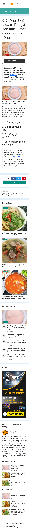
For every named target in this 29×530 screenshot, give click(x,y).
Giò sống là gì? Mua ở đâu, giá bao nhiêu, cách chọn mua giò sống (16, 327)
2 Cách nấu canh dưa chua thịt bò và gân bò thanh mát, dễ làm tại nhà (16, 356)
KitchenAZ (13, 75)
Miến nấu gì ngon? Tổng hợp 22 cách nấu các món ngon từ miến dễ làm (16, 342)
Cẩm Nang (6, 207)
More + (16, 182)
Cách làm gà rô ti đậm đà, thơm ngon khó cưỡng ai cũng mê (15, 335)
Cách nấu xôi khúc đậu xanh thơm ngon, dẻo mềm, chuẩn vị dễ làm (16, 349)
